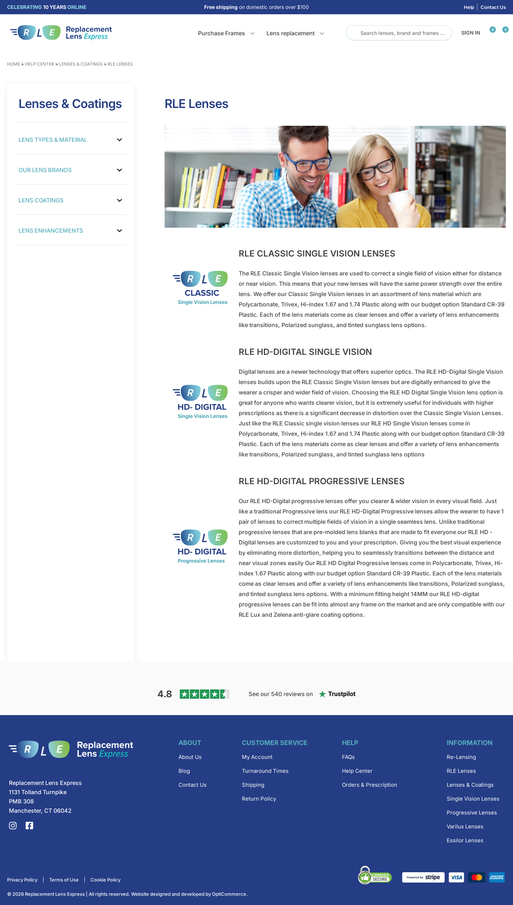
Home (13, 64)
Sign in (470, 33)
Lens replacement (290, 33)
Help (469, 7)
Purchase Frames (221, 33)
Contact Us (493, 7)
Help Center (39, 64)
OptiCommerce (229, 894)
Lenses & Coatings (81, 64)
